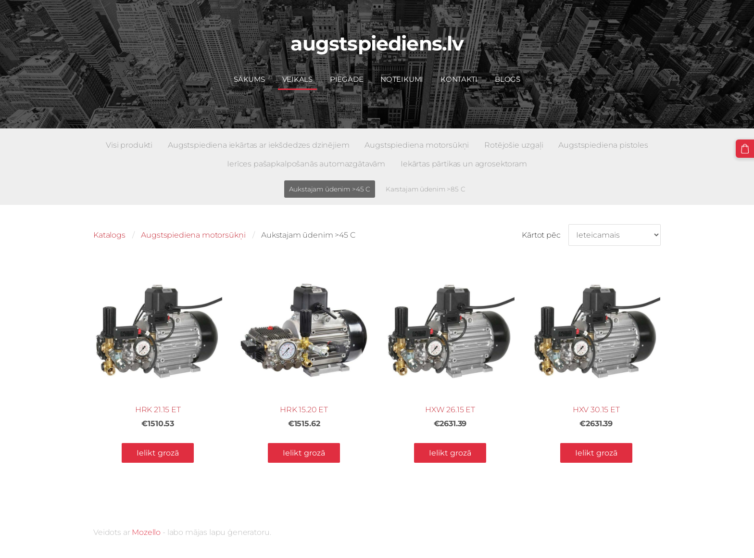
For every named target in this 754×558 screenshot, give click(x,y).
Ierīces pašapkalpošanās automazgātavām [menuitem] (306, 163)
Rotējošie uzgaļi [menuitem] (513, 145)
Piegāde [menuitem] (346, 79)
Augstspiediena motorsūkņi (193, 235)
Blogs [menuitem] (507, 79)
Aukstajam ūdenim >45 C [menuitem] (329, 189)
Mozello (146, 532)
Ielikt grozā (158, 452)
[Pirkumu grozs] (745, 149)
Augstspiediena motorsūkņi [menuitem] (416, 145)
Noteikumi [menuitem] (401, 79)
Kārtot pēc (541, 235)
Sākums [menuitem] (249, 79)
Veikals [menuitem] (297, 79)
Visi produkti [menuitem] (129, 145)
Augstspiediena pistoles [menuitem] (603, 145)
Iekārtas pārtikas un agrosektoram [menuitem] (464, 163)
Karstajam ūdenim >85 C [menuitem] (425, 189)
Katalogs (109, 235)
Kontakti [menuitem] (459, 79)
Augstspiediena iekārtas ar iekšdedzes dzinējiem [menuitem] (258, 145)
